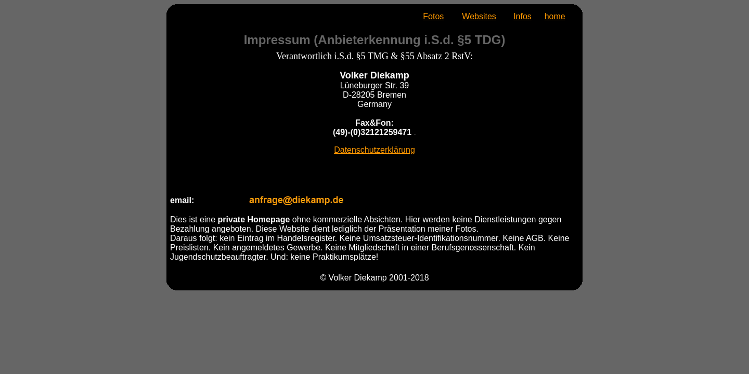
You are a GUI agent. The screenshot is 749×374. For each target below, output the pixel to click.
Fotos (433, 16)
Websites (479, 16)
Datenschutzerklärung (374, 149)
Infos (522, 16)
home (555, 16)
